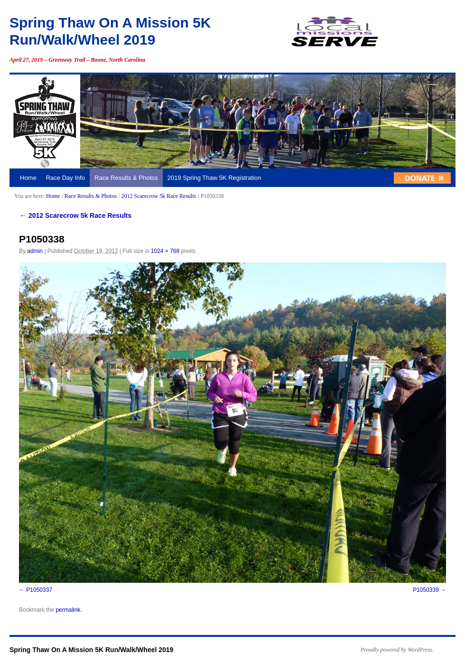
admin (35, 251)
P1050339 (426, 590)
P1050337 (39, 590)
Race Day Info (65, 177)
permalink (68, 610)
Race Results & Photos (126, 177)
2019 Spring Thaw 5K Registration (214, 177)
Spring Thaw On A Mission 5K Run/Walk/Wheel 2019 (91, 649)
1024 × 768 (165, 251)
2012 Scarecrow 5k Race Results (158, 196)
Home (28, 177)
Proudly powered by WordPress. (397, 649)
